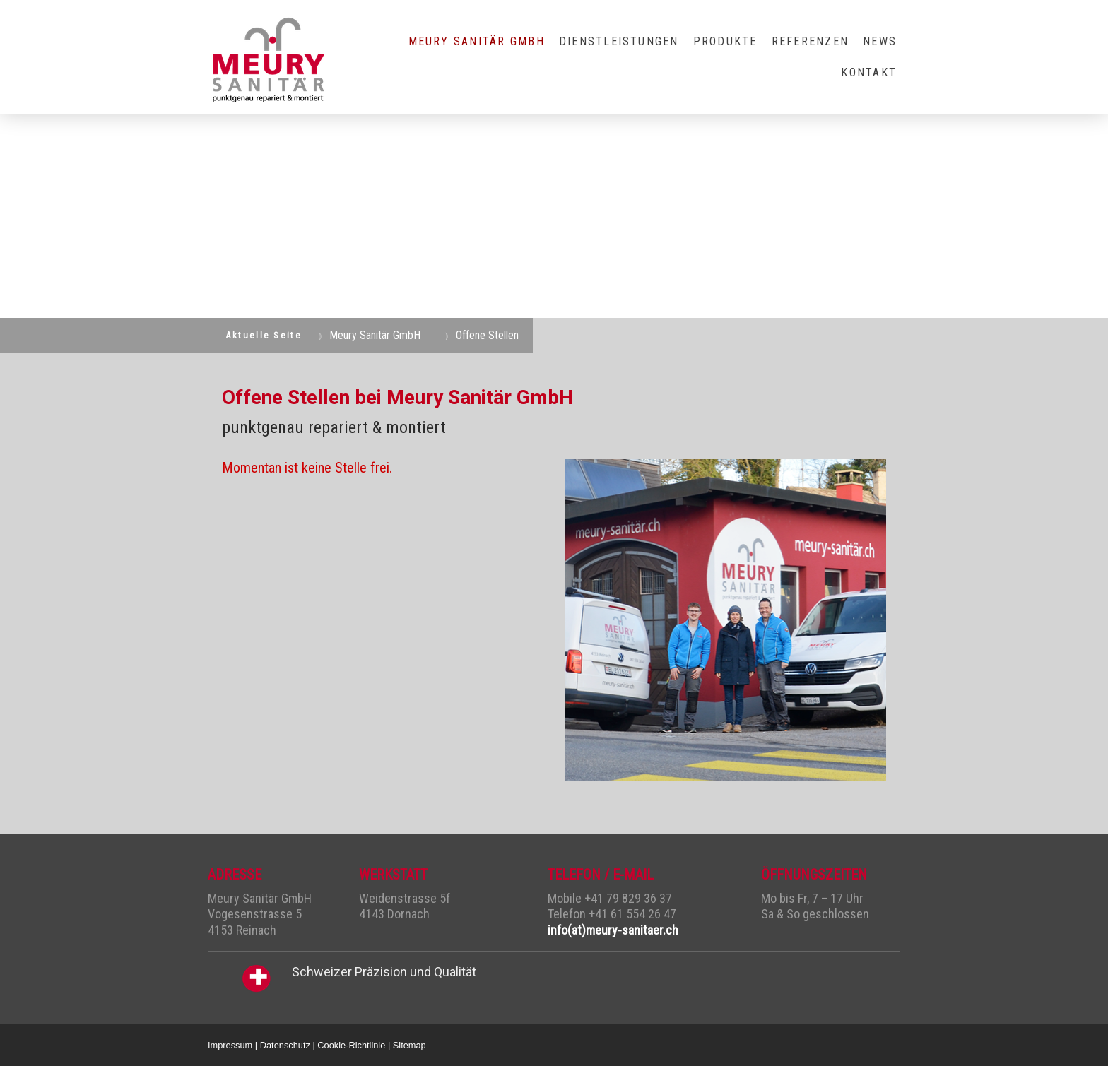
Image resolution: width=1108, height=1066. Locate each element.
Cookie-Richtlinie (351, 1045)
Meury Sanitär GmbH (476, 41)
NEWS (880, 41)
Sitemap (409, 1045)
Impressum (230, 1045)
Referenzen (810, 41)
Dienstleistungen (619, 41)
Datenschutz (285, 1045)
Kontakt (869, 72)
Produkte (725, 41)
